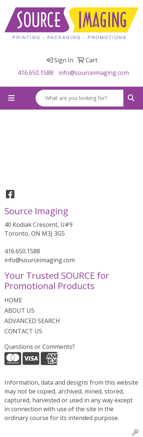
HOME (13, 300)
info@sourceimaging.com (94, 73)
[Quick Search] (80, 98)
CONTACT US (23, 331)
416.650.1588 (35, 73)
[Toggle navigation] (11, 98)
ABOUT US (19, 310)
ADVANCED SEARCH (32, 321)
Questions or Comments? (39, 347)
